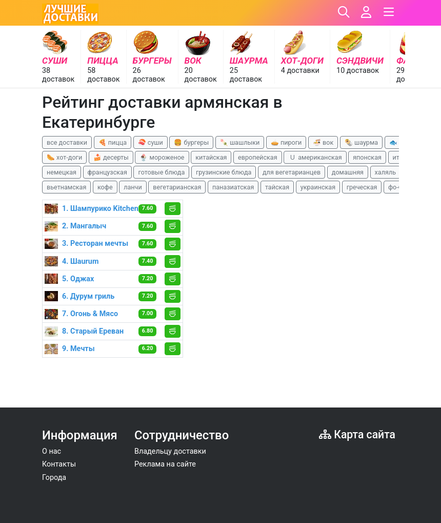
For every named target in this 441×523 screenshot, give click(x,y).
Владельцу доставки (170, 451)
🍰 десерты (111, 157)
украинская (317, 187)
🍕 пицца (112, 142)
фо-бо (397, 187)
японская (367, 157)
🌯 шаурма (361, 142)
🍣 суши (150, 142)
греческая (362, 187)
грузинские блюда (224, 172)
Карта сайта (357, 434)
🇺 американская (315, 157)
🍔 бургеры (191, 142)
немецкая (61, 172)
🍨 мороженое (161, 157)
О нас (51, 451)
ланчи (133, 187)
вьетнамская (66, 187)
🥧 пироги (286, 142)
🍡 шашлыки (240, 142)
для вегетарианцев (291, 172)
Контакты (59, 464)
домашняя (348, 172)
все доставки (67, 142)
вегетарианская (177, 187)
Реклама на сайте (165, 464)
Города (54, 477)
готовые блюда (161, 172)
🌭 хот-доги (64, 157)
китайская (211, 157)
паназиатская (233, 187)
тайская (277, 187)
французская (107, 172)
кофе (105, 187)
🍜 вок (323, 142)
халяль (385, 172)
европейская (257, 157)
